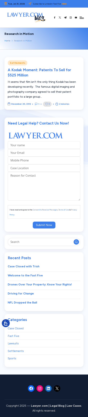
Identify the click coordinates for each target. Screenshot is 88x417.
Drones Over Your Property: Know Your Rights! (40, 284)
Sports (12, 358)
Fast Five (13, 336)
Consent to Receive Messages (45, 210)
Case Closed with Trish (23, 266)
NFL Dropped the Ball (22, 302)
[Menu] (81, 17)
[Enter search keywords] (44, 242)
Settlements (17, 63)
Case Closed (16, 328)
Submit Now (44, 225)
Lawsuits (13, 343)
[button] (76, 242)
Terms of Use (63, 210)
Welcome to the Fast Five (25, 275)
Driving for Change (21, 293)
